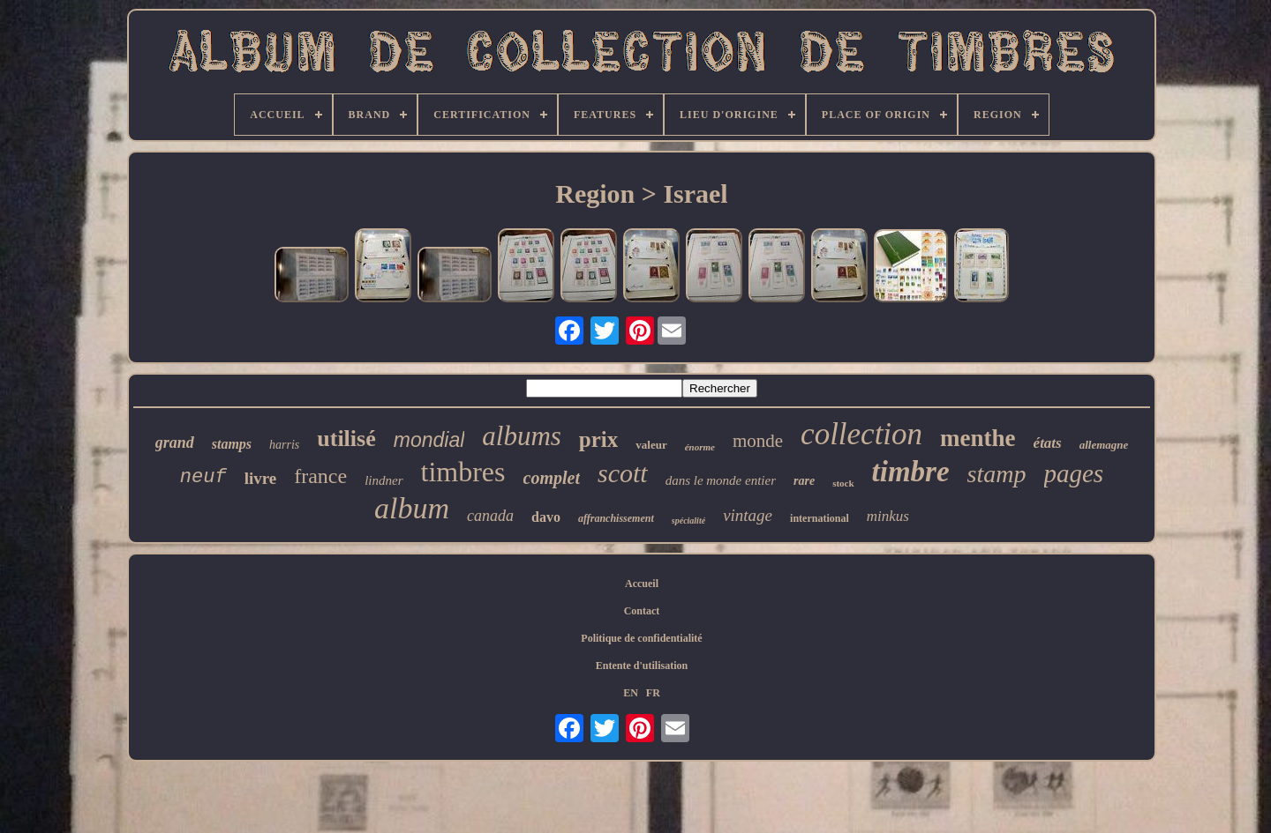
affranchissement (616, 518)
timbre (911, 471)
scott (623, 472)
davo (545, 516)
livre (260, 478)
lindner (383, 480)
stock (843, 483)
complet (551, 477)
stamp (997, 473)
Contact (642, 611)
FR (653, 693)
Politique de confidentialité (641, 638)
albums (521, 435)
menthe (977, 438)
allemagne (1104, 444)
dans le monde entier (721, 480)
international (819, 518)
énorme (700, 447)
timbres (463, 471)
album (411, 508)
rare (804, 480)
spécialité (688, 520)
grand (174, 442)
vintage (747, 515)
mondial (429, 439)
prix (598, 439)
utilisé (346, 438)
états (1048, 443)
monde (758, 440)
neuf (203, 477)
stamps (232, 443)
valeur (651, 444)
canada (490, 515)
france (320, 476)
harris (284, 444)
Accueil (641, 583)
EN (630, 693)
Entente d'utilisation (642, 665)
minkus (888, 516)
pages (1074, 473)
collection (861, 434)
